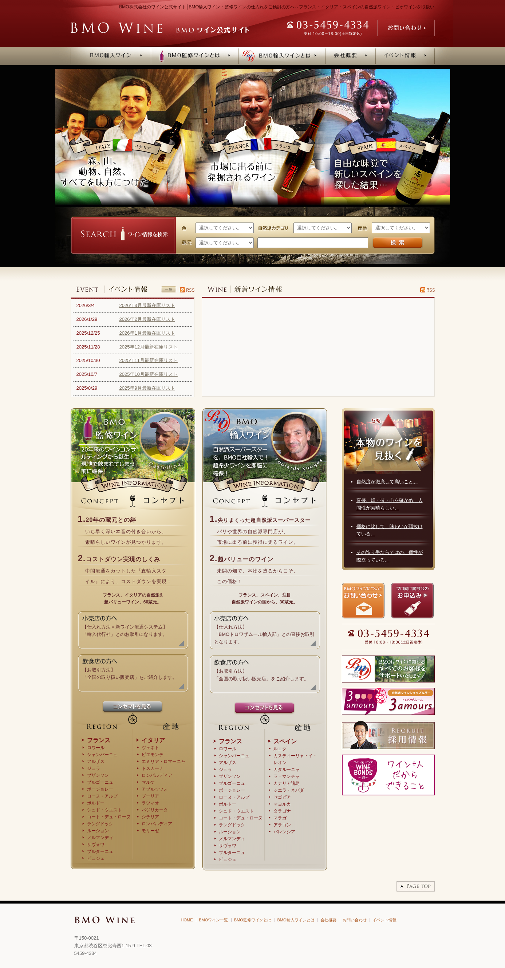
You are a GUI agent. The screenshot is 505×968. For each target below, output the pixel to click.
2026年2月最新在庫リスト (147, 319)
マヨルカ (282, 804)
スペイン (285, 741)
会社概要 (328, 920)
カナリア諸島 (286, 783)
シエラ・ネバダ (288, 790)
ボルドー (95, 803)
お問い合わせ (355, 920)
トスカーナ (152, 768)
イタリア (153, 740)
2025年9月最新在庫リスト (147, 388)
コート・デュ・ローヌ (109, 816)
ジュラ (93, 768)
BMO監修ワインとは (252, 920)
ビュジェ (95, 858)
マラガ (280, 818)
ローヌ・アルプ (102, 796)
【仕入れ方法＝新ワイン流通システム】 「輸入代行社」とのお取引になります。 (124, 626)
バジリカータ (155, 809)
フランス (98, 740)
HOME (187, 920)
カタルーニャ (286, 769)
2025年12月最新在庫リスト (148, 347)
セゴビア (282, 797)
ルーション (98, 830)
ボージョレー (100, 789)
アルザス (95, 761)
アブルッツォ (155, 789)
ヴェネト (150, 747)
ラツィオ (150, 803)
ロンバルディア (157, 775)
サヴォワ (95, 844)
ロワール (95, 747)
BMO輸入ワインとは (296, 920)
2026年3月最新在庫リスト (147, 305)
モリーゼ (150, 830)
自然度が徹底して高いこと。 (387, 481)
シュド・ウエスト (104, 809)
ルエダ (280, 748)
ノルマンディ (100, 837)
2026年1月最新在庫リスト (147, 333)
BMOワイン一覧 (213, 920)
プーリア (150, 796)
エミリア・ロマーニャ (163, 761)
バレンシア (284, 831)
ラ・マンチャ (286, 776)
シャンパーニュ (102, 754)
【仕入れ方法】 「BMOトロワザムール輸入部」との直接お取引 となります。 (264, 630)
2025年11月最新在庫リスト (148, 360)
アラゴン (282, 824)
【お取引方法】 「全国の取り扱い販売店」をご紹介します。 (129, 669)
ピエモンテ (152, 754)
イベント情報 (384, 920)
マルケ (148, 782)
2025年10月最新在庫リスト (148, 374)
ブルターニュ (100, 851)
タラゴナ (282, 811)
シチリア (150, 816)
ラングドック (100, 823)
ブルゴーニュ (100, 782)
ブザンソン (98, 775)
